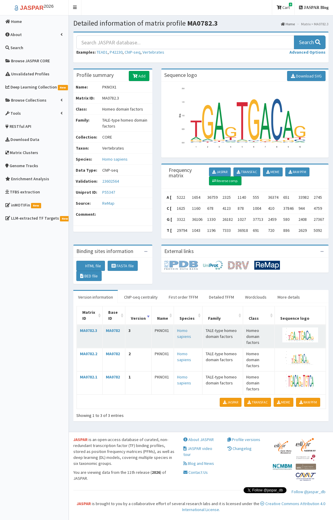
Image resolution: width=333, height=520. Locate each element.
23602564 (110, 181)
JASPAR (219, 172)
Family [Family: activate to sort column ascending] (214, 318)
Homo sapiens (115, 159)
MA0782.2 (88, 353)
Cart (284, 6)
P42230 (116, 52)
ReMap (108, 203)
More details (289, 297)
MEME (272, 172)
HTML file (90, 265)
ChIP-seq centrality (141, 297)
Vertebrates (153, 52)
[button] (75, 7)
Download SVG (306, 76)
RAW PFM (297, 172)
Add (139, 76)
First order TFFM (183, 297)
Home (288, 24)
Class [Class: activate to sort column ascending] (254, 318)
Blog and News (198, 463)
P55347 (109, 192)
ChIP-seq (132, 52)
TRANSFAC (247, 172)
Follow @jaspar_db (309, 491)
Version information (95, 297)
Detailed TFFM (221, 297)
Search (309, 42)
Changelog (239, 448)
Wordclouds (256, 297)
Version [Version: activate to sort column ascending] (138, 318)
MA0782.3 (88, 330)
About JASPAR (198, 439)
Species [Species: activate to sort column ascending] (187, 318)
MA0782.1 (88, 377)
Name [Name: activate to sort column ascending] (162, 318)
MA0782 (113, 330)
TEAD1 (102, 52)
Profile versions (243, 439)
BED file (89, 276)
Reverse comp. (225, 180)
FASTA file (122, 265)
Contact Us (195, 472)
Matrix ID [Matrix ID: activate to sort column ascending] (88, 315)
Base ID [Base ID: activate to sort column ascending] (113, 315)
